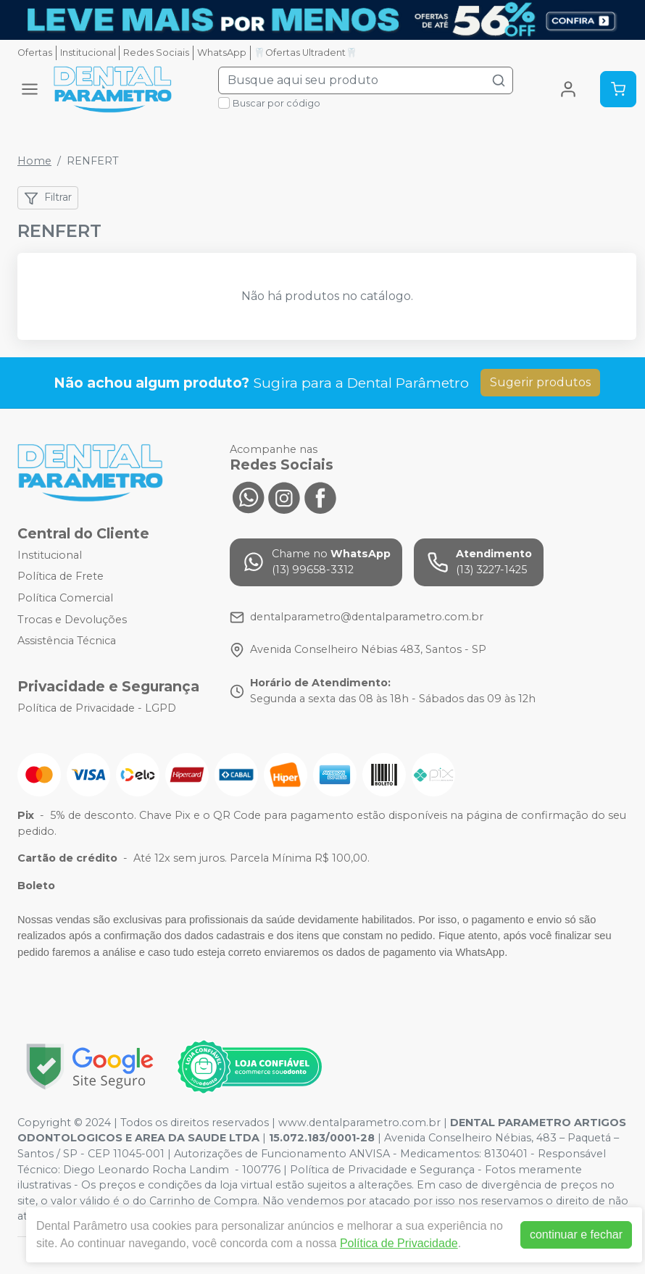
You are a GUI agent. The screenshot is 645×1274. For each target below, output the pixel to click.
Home (34, 160)
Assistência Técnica (66, 640)
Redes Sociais (156, 52)
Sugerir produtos (540, 382)
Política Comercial (65, 597)
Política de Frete (60, 576)
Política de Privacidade (399, 1243)
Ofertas (34, 52)
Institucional (88, 52)
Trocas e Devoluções (72, 619)
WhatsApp (221, 52)
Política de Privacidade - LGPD (96, 708)
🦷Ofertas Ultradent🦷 (305, 52)
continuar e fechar (576, 1234)
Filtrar (48, 198)
